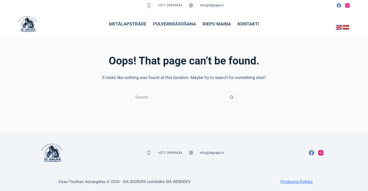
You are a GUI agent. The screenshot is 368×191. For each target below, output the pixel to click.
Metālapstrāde (127, 24)
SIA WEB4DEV (178, 181)
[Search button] (231, 97)
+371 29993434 (170, 5)
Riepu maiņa (217, 24)
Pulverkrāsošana (174, 24)
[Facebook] (339, 5)
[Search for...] (178, 97)
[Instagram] (347, 5)
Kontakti (248, 24)
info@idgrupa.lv (212, 5)
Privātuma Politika (297, 181)
